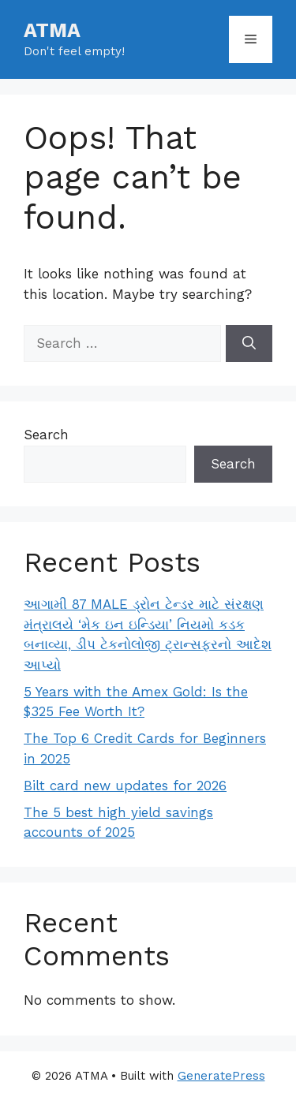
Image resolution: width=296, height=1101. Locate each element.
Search (46, 434)
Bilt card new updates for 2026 (125, 785)
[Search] (249, 344)
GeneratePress (221, 1076)
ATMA (52, 30)
